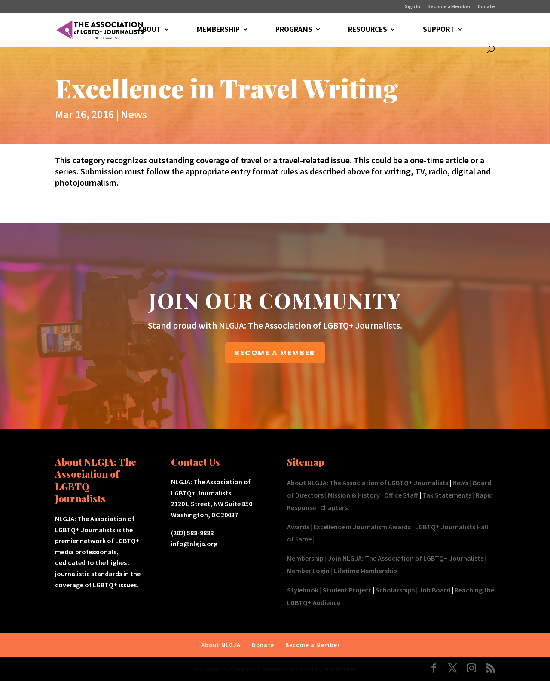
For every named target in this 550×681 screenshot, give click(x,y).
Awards (298, 526)
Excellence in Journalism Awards (362, 526)
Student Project (347, 590)
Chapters (334, 507)
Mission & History (354, 495)
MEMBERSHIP (218, 30)
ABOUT (149, 30)
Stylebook (302, 590)
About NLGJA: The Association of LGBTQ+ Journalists (367, 482)
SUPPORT (439, 30)
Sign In (412, 6)
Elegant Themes (256, 668)
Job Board (434, 590)
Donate (486, 6)
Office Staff (401, 495)
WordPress (340, 668)
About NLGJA (221, 645)
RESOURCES (367, 30)
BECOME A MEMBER (275, 353)
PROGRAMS (293, 30)
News (134, 114)
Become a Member (449, 6)
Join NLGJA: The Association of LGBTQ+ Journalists (405, 558)
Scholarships (395, 590)
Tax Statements (446, 495)
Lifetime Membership (365, 570)
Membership (305, 558)
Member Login (308, 570)
